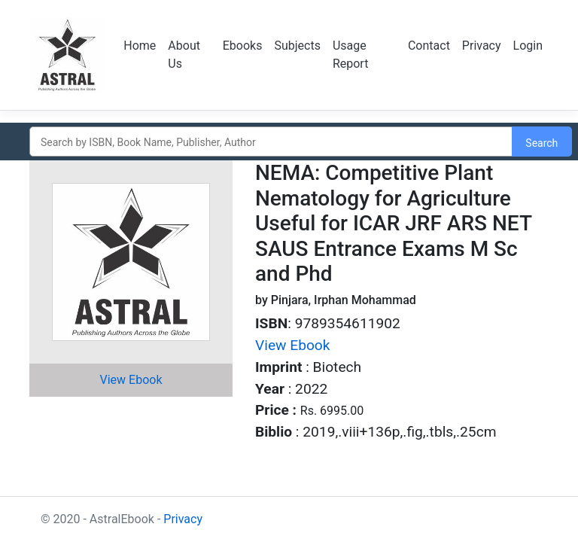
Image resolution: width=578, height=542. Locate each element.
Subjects (297, 45)
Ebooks (243, 45)
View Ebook (131, 380)
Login (528, 45)
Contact (429, 45)
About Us (184, 54)
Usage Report (351, 54)
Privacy (481, 45)
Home (139, 45)
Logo (67, 55)
